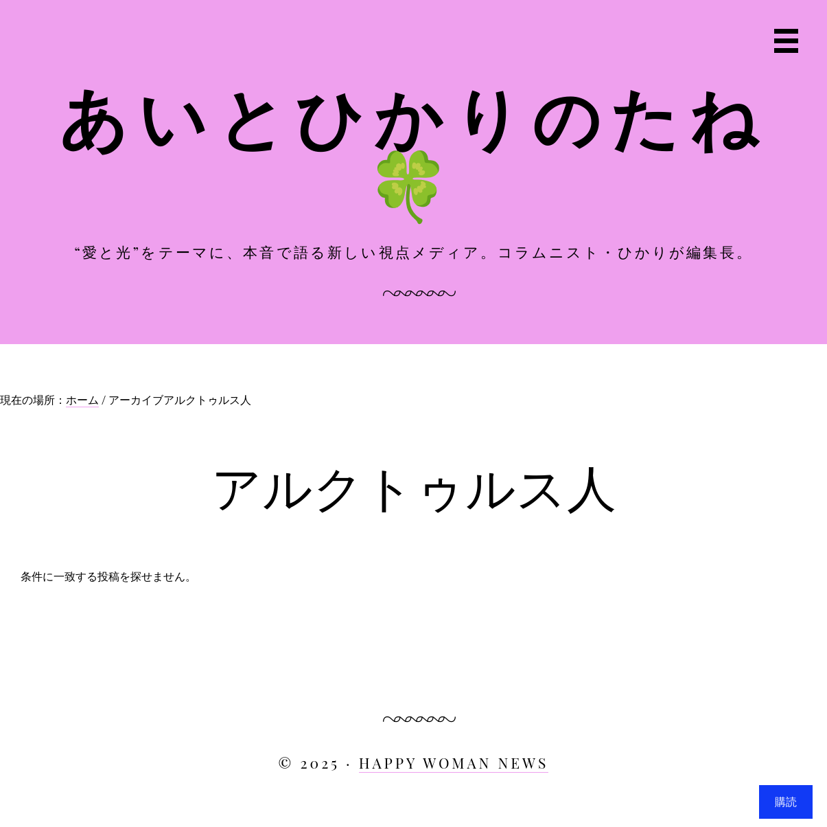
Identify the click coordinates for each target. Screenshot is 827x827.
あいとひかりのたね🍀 (413, 148)
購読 (786, 801)
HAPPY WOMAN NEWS (454, 762)
